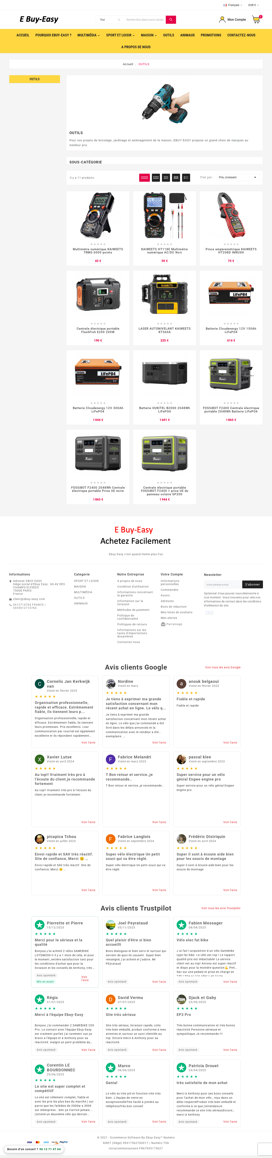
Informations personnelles (170, 585)
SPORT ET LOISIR (86, 583)
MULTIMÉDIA (83, 595)
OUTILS (35, 79)
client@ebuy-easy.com (29, 601)
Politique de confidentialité (127, 620)
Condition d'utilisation (133, 589)
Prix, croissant (238, 177)
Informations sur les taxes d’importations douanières (132, 636)
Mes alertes (169, 620)
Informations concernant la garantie (135, 596)
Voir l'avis (88, 745)
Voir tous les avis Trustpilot (221, 911)
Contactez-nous (128, 644)
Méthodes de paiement (133, 612)
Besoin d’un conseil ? (34, 1149)
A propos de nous (129, 583)
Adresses (167, 603)
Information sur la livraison (130, 605)
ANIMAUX (81, 606)
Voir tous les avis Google (223, 670)
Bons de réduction (174, 609)
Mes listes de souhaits (177, 615)
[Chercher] (145, 20)
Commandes (169, 592)
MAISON (80, 589)
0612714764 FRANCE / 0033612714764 (29, 609)
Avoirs (165, 598)
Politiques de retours (132, 627)
